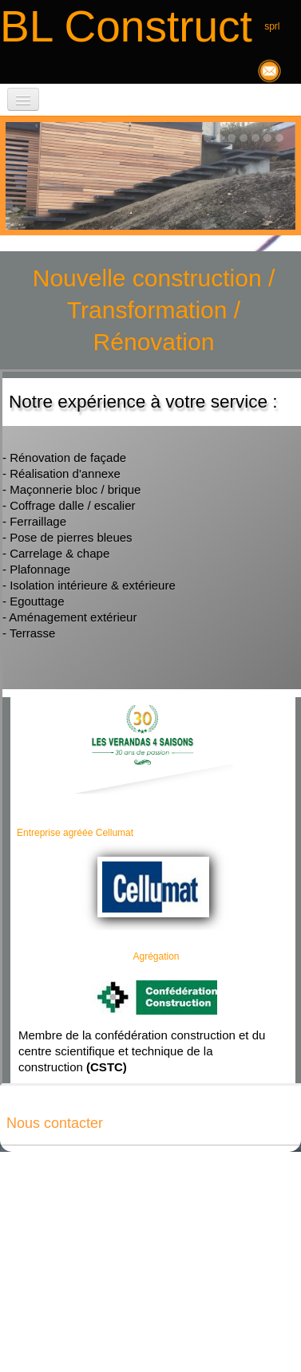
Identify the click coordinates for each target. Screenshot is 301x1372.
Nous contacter (54, 1123)
